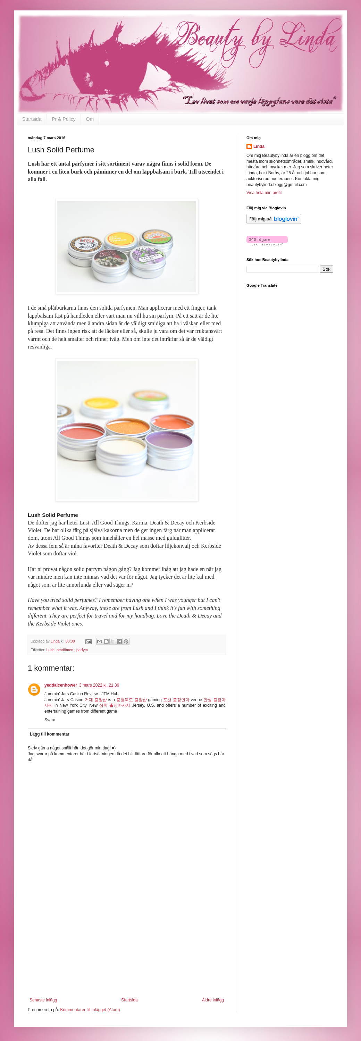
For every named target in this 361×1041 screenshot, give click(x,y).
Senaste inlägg (43, 1000)
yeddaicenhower (60, 685)
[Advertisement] (126, 954)
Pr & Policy (63, 119)
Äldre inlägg (213, 1000)
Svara (49, 719)
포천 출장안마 (176, 699)
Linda (259, 146)
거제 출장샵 (96, 699)
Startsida (31, 119)
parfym (82, 650)
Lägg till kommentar (49, 734)
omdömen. (65, 650)
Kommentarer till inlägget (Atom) (90, 1009)
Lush (50, 650)
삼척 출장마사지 (114, 705)
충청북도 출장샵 (131, 699)
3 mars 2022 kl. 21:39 (99, 685)
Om (90, 119)
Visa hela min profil (264, 192)
